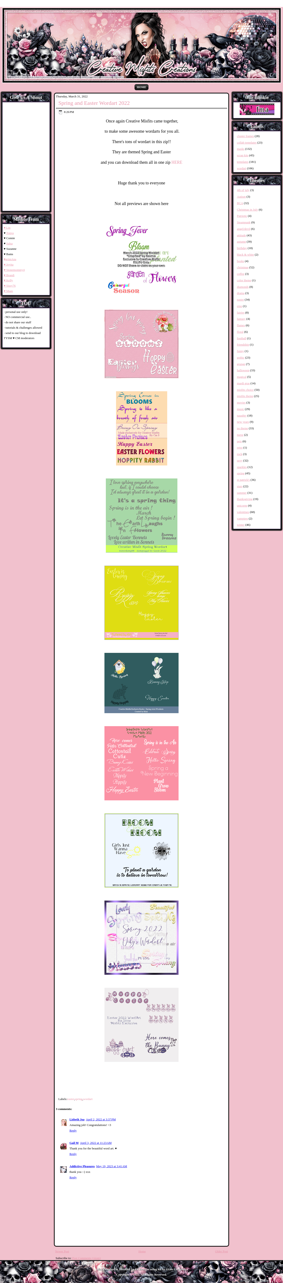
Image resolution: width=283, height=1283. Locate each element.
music (240, 409)
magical (241, 376)
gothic (241, 357)
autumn (241, 241)
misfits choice (245, 389)
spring (78, 1099)
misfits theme (245, 396)
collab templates (247, 142)
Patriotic (242, 216)
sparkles (242, 467)
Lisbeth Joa (77, 1119)
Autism (241, 196)
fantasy (241, 319)
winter (241, 524)
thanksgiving (244, 499)
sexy (239, 460)
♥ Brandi (9, 275)
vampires (242, 518)
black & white (245, 254)
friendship (243, 344)
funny (240, 351)
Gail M (74, 1143)
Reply (73, 1130)
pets (239, 441)
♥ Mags (8, 291)
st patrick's (243, 479)
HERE (176, 162)
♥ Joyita (8, 264)
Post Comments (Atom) (86, 1258)
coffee (240, 274)
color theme (244, 280)
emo (239, 306)
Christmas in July (247, 209)
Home (141, 87)
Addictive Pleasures (82, 1166)
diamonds (243, 287)
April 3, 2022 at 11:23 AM (96, 1143)
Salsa (9, 243)
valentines (243, 512)
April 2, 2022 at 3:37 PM (101, 1119)
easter (70, 1099)
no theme (242, 428)
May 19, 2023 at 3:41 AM (111, 1166)
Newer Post (62, 1251)
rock (239, 454)
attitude (241, 235)
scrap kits (242, 155)
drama (240, 293)
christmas (242, 267)
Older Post (221, 1251)
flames (241, 325)
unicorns (242, 505)
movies (241, 402)
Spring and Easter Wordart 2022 (94, 103)
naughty (242, 415)
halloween (243, 370)
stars (239, 486)
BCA (240, 203)
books (240, 261)
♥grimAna (10, 259)
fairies (240, 312)
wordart (87, 1099)
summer (242, 492)
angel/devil (243, 229)
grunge (241, 364)
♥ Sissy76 (10, 285)
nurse (240, 434)
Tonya (10, 233)
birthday (242, 248)
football (241, 338)
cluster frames (245, 136)
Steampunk (244, 222)
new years (243, 421)
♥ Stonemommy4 (14, 270)
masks (241, 149)
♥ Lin (7, 227)
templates (242, 162)
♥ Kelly (8, 280)
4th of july (243, 190)
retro (240, 447)
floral (240, 332)
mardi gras (243, 383)
